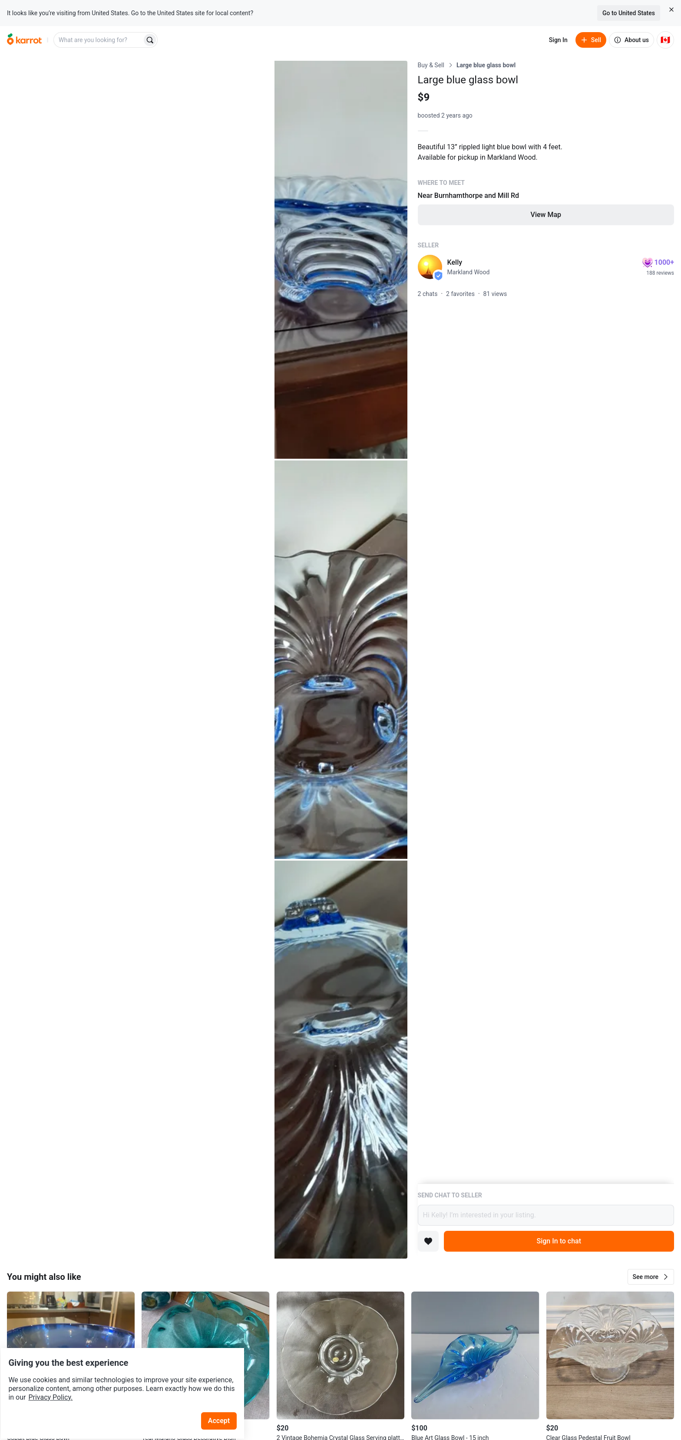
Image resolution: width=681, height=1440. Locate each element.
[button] (651, 1277)
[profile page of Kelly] (430, 267)
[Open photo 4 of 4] (340, 1060)
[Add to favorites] (428, 1241)
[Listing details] (546, 622)
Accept (225, 1396)
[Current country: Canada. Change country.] (665, 40)
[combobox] (98, 40)
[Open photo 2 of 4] (340, 260)
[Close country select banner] (671, 9)
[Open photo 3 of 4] (340, 659)
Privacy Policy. (118, 1373)
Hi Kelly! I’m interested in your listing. (546, 1215)
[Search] (150, 40)
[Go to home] (24, 39)
